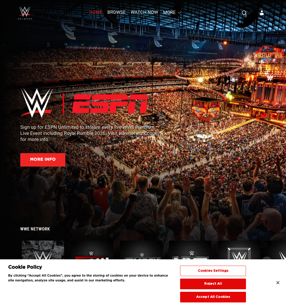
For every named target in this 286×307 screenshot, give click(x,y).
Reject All (213, 285)
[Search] (244, 12)
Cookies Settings (213, 272)
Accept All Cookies (213, 299)
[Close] (277, 284)
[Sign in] (262, 12)
